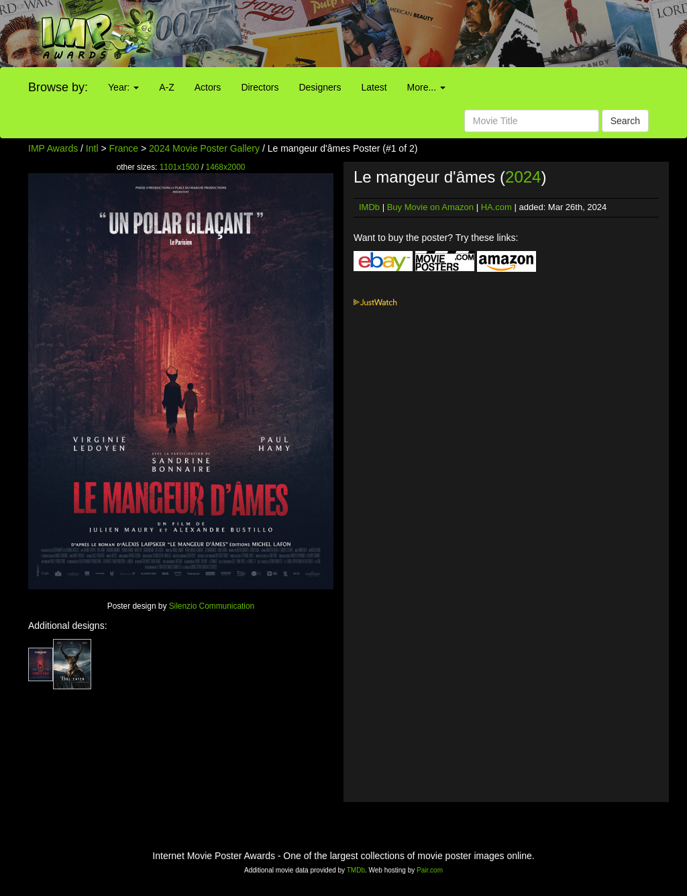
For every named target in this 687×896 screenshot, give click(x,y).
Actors (208, 87)
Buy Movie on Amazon (430, 207)
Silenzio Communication (212, 606)
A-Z (166, 87)
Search (625, 120)
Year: (123, 87)
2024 (523, 177)
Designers (320, 87)
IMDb (369, 207)
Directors (259, 87)
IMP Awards (53, 148)
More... (426, 87)
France (124, 148)
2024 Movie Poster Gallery (204, 148)
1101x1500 (179, 167)
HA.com (496, 207)
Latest (373, 87)
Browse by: (58, 87)
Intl (92, 148)
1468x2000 (226, 167)
